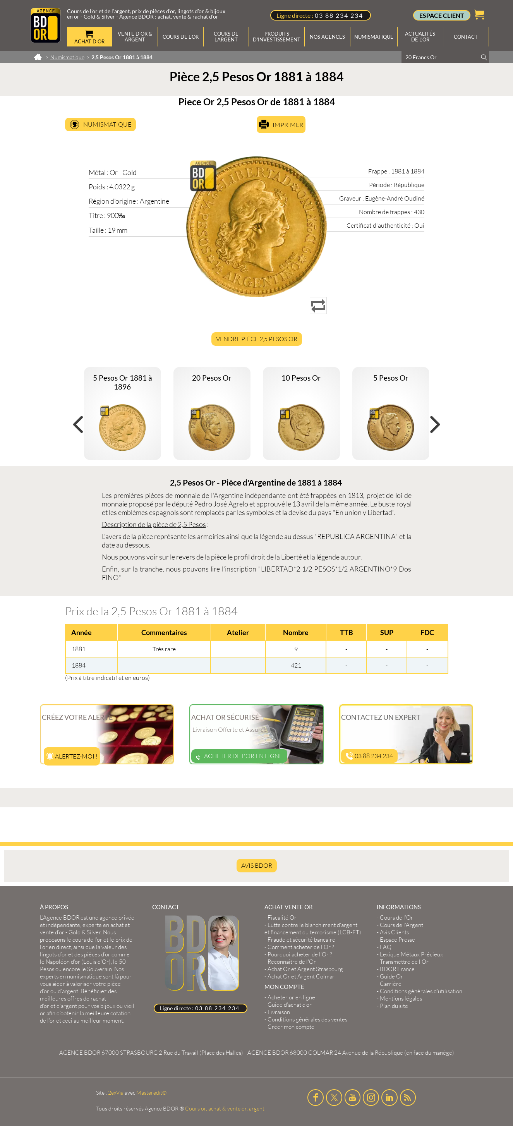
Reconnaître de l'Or (292, 961)
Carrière (390, 983)
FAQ (385, 947)
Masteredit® (151, 1092)
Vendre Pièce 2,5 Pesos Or (256, 339)
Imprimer (288, 125)
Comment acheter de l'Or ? (301, 947)
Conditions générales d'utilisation (421, 991)
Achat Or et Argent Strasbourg (305, 969)
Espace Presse (397, 939)
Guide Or (391, 976)
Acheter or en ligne (291, 997)
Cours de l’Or (396, 917)
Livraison (279, 1012)
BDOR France (397, 969)
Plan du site (394, 1005)
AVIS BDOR (256, 865)
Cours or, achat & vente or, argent (224, 1108)
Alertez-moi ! (72, 756)
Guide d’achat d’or (290, 1004)
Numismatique (107, 124)
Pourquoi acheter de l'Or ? (300, 954)
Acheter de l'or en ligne (239, 756)
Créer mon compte (291, 1026)
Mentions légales (401, 998)
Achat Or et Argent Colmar (301, 976)
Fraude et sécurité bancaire (301, 939)
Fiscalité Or (282, 917)
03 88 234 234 (339, 15)
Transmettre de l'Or (404, 961)
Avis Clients (394, 932)
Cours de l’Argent (401, 925)
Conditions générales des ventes (307, 1019)
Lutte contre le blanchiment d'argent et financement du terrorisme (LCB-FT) (312, 928)
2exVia (116, 1092)
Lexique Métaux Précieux (411, 954)
